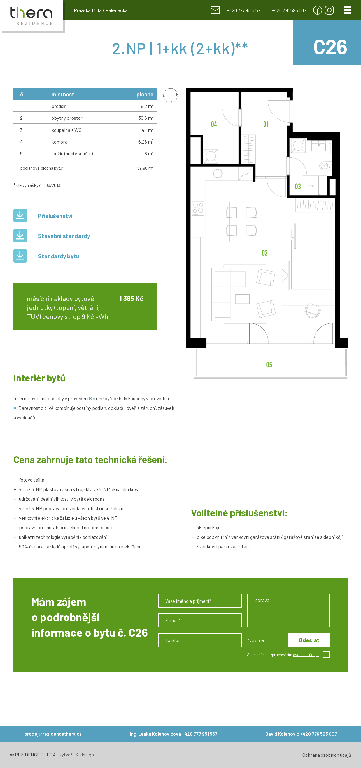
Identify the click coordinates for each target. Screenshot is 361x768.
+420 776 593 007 (289, 10)
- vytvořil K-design (75, 754)
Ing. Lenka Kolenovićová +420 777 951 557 (173, 734)
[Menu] (348, 10)
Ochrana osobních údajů (326, 755)
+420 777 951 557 (243, 10)
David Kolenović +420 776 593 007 (301, 734)
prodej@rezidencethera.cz (53, 734)
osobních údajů (306, 654)
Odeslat (309, 639)
